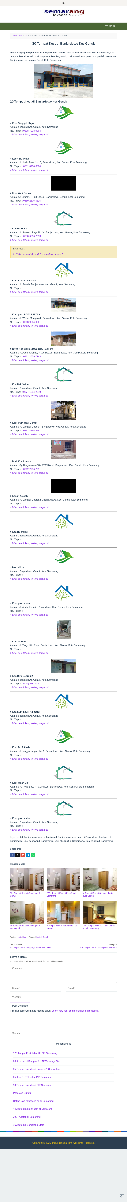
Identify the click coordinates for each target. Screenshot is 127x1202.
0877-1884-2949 (32, 392)
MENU (110, 26)
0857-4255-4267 (32, 430)
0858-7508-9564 (32, 131)
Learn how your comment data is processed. (75, 1011)
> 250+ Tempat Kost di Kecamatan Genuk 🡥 (38, 254)
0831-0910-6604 (32, 166)
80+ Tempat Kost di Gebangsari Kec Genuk (91, 946)
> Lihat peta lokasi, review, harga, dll (29, 134)
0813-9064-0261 (32, 322)
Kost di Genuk (42, 937)
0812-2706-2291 (32, 469)
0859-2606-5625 (32, 200)
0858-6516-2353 (32, 236)
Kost (24, 937)
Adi (20, 937)
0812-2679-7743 (32, 356)
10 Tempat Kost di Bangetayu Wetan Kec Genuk (35, 946)
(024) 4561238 (31, 683)
